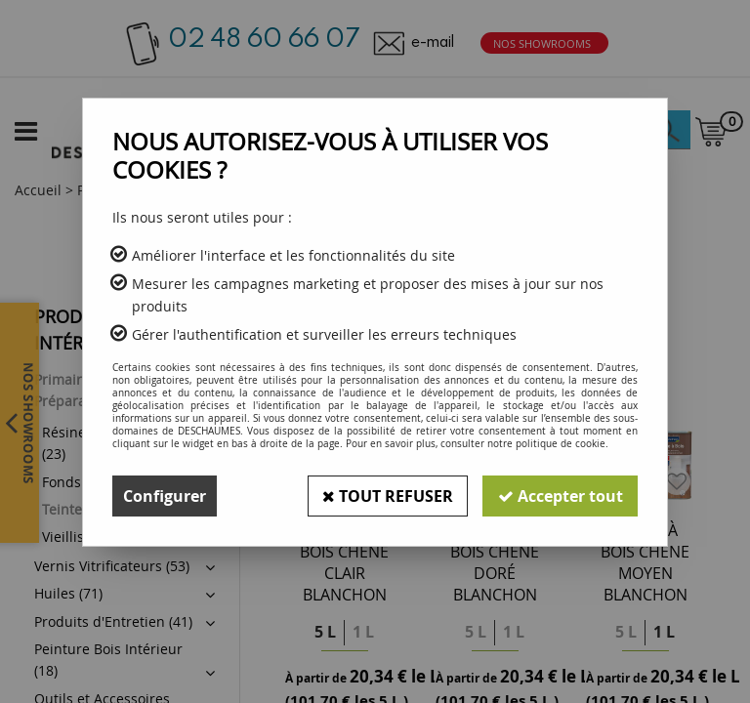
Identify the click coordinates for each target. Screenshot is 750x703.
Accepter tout (559, 496)
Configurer (164, 496)
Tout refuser (385, 496)
